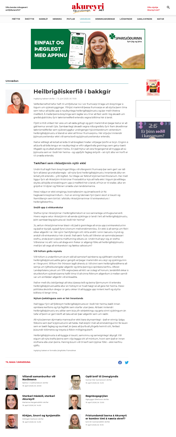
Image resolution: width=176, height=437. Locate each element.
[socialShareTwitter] (126, 363)
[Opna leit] (168, 7)
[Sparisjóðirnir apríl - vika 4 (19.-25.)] (88, 49)
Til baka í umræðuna (18, 362)
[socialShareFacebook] (120, 363)
